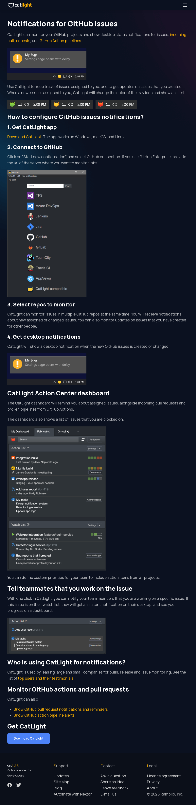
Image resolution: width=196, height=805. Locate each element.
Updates (61, 776)
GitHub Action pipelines (60, 40)
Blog (58, 788)
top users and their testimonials (46, 678)
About (152, 788)
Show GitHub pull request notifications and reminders (61, 709)
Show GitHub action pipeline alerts (44, 715)
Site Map (61, 781)
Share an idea (112, 781)
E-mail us (108, 794)
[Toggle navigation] (185, 5)
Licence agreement (164, 776)
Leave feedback (114, 788)
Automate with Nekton (73, 794)
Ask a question (113, 776)
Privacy (153, 781)
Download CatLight (24, 136)
